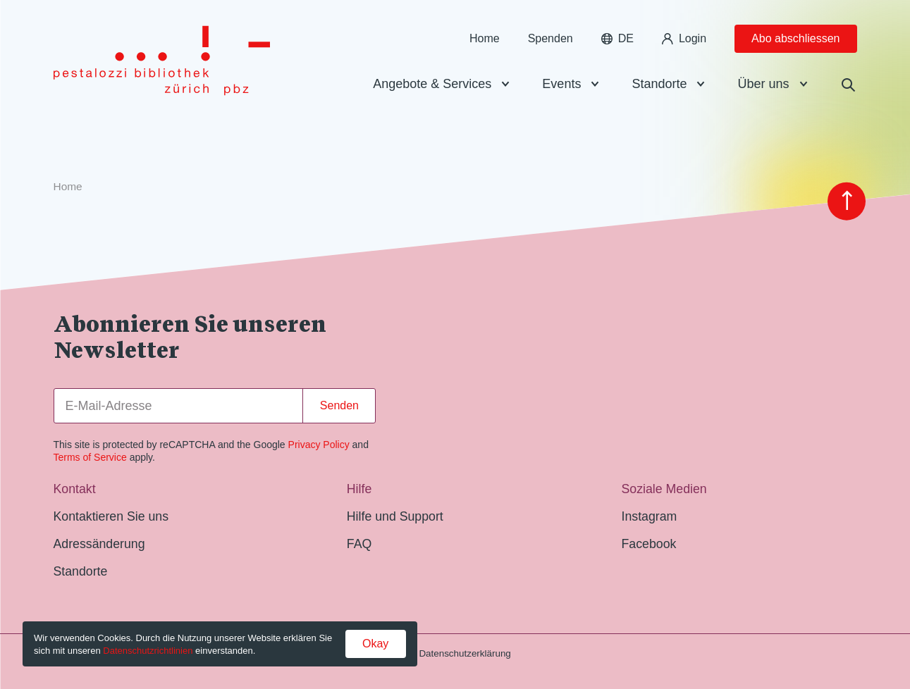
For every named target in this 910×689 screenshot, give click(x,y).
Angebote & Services (432, 87)
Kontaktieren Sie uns (111, 516)
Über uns (763, 87)
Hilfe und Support (395, 516)
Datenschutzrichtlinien (147, 650)
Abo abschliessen (795, 42)
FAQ (359, 544)
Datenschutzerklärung (464, 653)
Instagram (649, 516)
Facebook (649, 544)
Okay (375, 644)
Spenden (550, 42)
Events (561, 87)
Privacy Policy (319, 444)
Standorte (659, 87)
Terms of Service (90, 457)
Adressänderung (99, 544)
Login (684, 42)
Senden (339, 405)
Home (484, 42)
